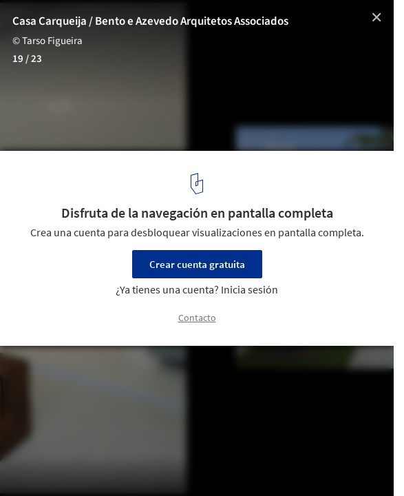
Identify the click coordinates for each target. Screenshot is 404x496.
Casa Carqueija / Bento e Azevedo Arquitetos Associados (150, 21)
